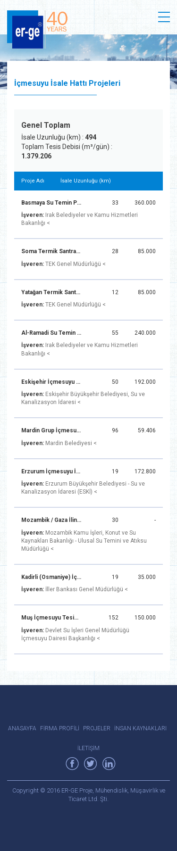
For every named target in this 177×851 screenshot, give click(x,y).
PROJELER (96, 728)
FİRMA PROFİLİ (59, 728)
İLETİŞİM (88, 748)
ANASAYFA (22, 728)
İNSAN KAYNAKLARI (140, 728)
